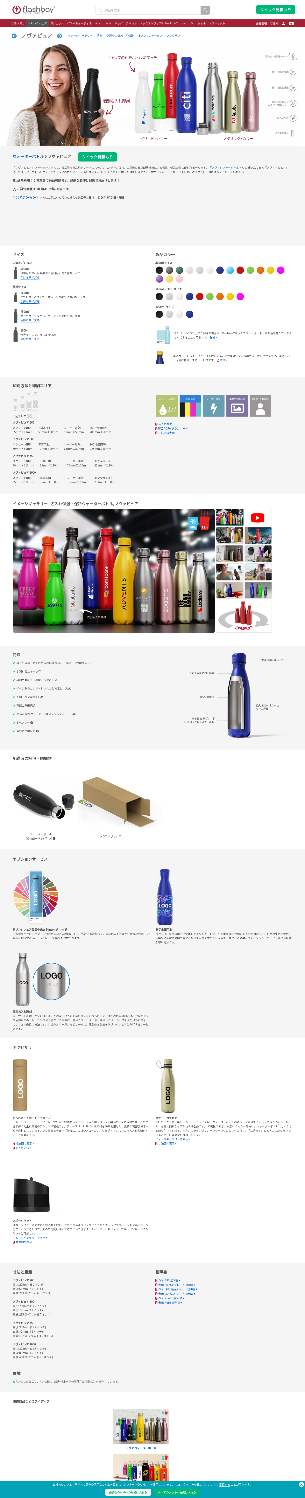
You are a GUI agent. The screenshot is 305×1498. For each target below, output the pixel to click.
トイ (184, 23)
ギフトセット (217, 23)
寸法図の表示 (166, 433)
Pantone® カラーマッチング (83, 1472)
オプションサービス (150, 35)
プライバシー (190, 1476)
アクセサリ (173, 35)
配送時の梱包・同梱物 (120, 35)
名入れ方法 (165, 424)
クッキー (187, 1472)
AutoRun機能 (76, 1476)
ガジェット (57, 23)
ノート (107, 23)
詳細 (212, 337)
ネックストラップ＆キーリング (159, 23)
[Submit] (100, 10)
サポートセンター (135, 1472)
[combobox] (148, 10)
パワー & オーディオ (79, 23)
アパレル (131, 23)
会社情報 (261, 23)
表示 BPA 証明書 (168, 1280)
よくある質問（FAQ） (137, 1476)
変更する (224, 1484)
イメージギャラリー (80, 35)
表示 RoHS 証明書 (169, 1302)
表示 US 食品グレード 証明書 (176, 1294)
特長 (99, 35)
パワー (15, 1476)
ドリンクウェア (37, 23)
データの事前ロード (79, 1468)
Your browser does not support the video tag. (184, 897)
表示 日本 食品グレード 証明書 (176, 1289)
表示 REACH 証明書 (170, 1298)
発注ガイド (132, 1468)
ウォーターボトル (28, 156)
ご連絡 (274, 23)
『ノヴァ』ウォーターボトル (226, 167)
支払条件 (187, 1468)
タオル (201, 23)
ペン (97, 23)
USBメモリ (18, 23)
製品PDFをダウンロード (171, 428)
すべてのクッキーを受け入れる (177, 1492)
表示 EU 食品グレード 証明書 (176, 1285)
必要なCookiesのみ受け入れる (128, 1492)
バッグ (119, 23)
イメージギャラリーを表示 (171, 1139)
